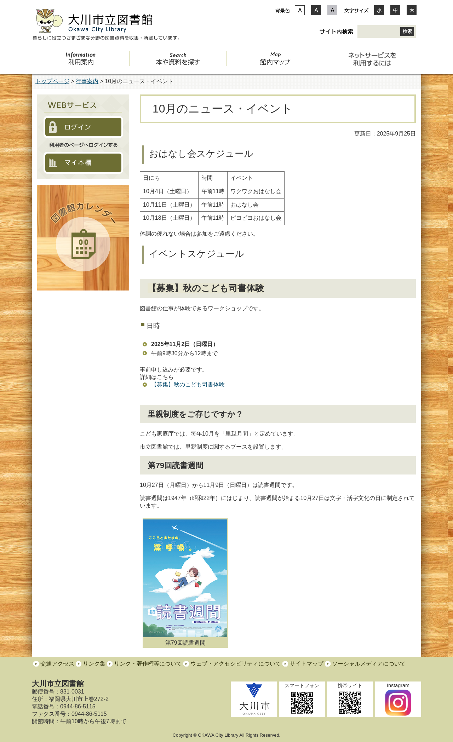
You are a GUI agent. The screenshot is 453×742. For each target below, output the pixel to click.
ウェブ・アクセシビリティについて (235, 664)
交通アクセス (57, 664)
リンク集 (94, 664)
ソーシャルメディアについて (369, 664)
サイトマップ (306, 664)
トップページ (52, 81)
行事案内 (87, 81)
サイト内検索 (336, 31)
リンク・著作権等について (148, 664)
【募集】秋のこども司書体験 (188, 384)
